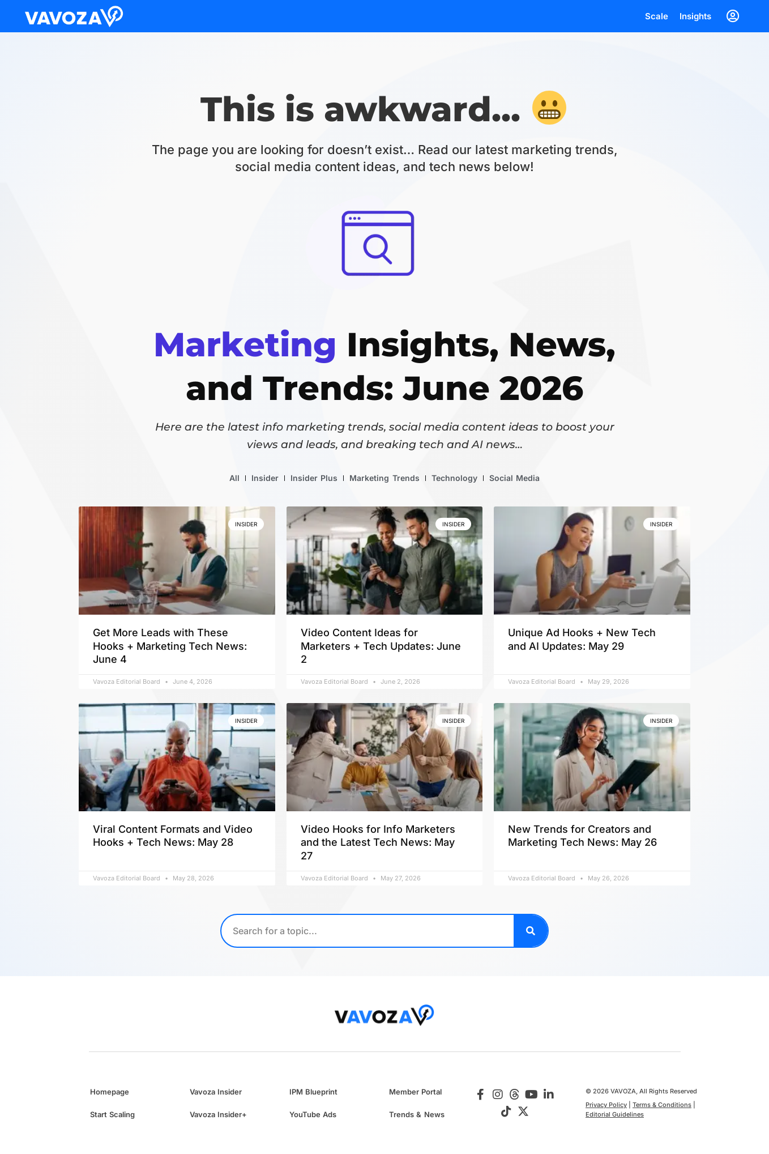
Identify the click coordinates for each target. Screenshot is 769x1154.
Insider (265, 478)
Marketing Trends (384, 478)
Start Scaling (112, 1114)
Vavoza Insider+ (218, 1114)
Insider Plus (313, 478)
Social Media (514, 478)
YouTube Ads (312, 1114)
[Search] (531, 931)
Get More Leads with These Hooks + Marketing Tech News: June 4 (170, 646)
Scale (656, 16)
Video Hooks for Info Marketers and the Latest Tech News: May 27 (378, 842)
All (234, 478)
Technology (454, 478)
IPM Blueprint (313, 1091)
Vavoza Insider (216, 1091)
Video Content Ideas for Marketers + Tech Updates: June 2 (381, 646)
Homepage (109, 1091)
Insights (695, 16)
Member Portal (415, 1091)
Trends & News (417, 1114)
